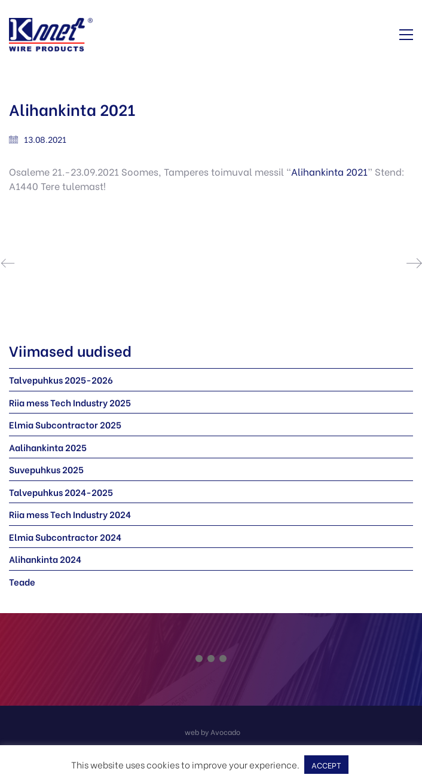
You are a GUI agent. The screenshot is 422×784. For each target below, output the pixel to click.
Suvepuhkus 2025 (46, 469)
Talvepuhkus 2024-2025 (61, 491)
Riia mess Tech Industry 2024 (70, 513)
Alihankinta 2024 (45, 558)
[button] (406, 34)
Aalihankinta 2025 (48, 447)
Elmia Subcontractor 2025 (65, 424)
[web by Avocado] (212, 731)
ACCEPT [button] (326, 764)
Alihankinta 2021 (329, 171)
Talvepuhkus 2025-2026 (61, 379)
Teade (22, 581)
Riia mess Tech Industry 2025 (70, 402)
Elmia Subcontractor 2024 (65, 536)
